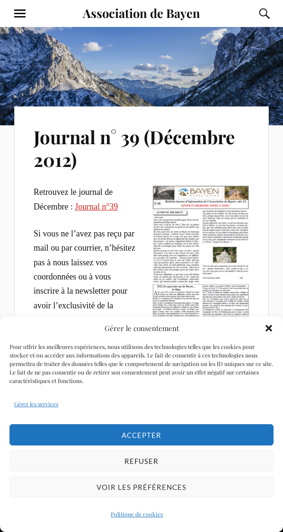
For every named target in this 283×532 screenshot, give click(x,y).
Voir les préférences (141, 487)
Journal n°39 (96, 206)
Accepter (141, 435)
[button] (269, 328)
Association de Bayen (141, 13)
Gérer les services (36, 404)
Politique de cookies (137, 514)
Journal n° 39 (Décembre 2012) (134, 148)
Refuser (141, 461)
